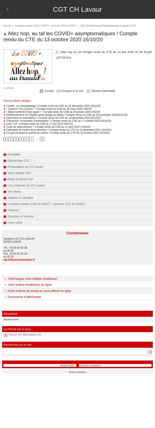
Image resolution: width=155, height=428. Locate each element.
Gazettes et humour (18, 216)
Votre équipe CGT (17, 173)
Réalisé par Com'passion (90, 365)
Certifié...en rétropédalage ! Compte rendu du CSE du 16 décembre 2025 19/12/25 (52, 105)
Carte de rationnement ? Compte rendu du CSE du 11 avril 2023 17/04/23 (46, 126)
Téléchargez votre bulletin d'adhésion (30, 278)
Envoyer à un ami (70, 90)
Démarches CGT (16, 160)
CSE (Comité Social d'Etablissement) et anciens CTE (108, 25)
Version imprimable (101, 90)
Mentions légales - (68, 365)
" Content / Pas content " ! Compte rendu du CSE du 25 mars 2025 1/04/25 (47, 108)
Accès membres (77, 372)
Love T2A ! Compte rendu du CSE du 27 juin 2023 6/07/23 (38, 123)
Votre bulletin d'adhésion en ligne (27, 284)
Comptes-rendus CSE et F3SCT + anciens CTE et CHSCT (44, 204)
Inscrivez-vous (10, 319)
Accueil (7, 25)
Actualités (11, 154)
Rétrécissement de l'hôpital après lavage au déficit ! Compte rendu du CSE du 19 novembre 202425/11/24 (65, 114)
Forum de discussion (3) (25, 334)
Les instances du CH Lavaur (24, 185)
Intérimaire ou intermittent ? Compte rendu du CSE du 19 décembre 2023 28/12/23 (52, 117)
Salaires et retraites (18, 197)
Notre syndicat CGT (18, 179)
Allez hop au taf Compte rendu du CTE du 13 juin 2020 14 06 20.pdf (106, 52)
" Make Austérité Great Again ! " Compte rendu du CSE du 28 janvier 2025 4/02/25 (51, 111)
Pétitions (11, 210)
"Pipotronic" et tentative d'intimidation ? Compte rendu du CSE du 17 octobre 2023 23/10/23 (57, 120)
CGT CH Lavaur (77, 9)
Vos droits (12, 191)
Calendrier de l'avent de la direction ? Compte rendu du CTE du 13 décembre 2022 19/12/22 (57, 129)
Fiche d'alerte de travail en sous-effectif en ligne (37, 291)
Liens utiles (13, 222)
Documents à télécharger (22, 297)
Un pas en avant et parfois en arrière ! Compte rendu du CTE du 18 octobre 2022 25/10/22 (56, 132)
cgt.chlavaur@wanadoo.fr (19, 259)
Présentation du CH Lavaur (23, 167)
